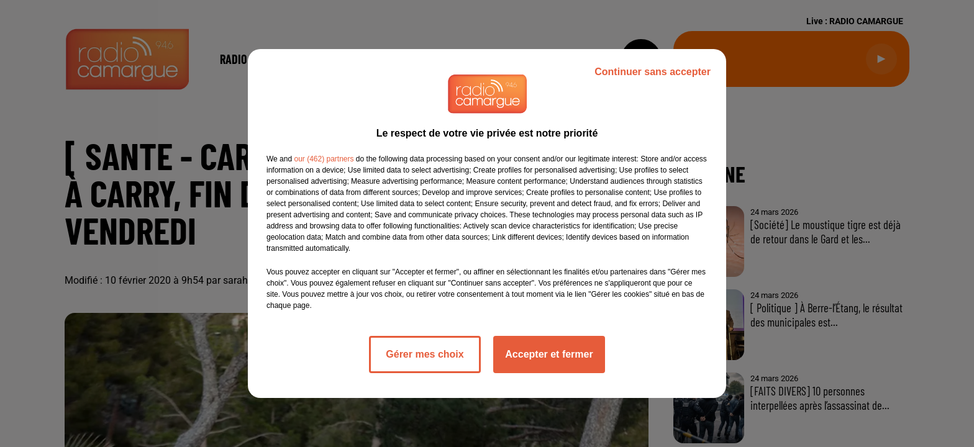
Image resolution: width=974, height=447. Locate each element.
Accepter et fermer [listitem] (549, 354)
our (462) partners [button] (323, 159)
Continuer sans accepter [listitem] (652, 71)
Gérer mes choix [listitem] (424, 354)
